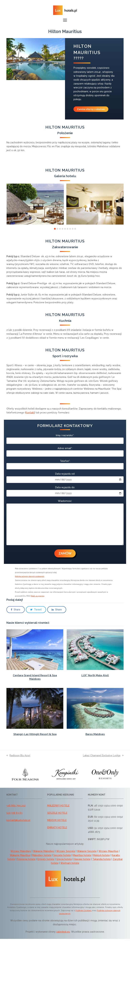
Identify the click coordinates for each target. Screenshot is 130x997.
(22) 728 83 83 (14, 813)
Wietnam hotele (69, 863)
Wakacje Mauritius (20, 855)
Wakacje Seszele (87, 851)
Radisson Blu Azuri (18, 755)
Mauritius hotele (82, 855)
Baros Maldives (95, 734)
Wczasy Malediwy (20, 851)
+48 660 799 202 (16, 805)
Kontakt (30, 412)
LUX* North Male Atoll (95, 675)
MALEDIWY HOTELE (58, 805)
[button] (65, 20)
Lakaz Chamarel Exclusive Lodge (103, 755)
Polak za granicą (37, 596)
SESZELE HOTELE (57, 813)
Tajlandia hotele (101, 859)
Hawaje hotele (82, 859)
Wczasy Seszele (65, 851)
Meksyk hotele (101, 855)
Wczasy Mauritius (108, 851)
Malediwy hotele (41, 855)
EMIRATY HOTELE (57, 827)
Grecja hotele (64, 859)
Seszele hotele (62, 855)
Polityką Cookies (83, 910)
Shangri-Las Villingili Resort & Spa (35, 734)
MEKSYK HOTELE (57, 820)
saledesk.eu (63, 931)
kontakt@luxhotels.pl (18, 820)
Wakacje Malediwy (43, 851)
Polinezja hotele (26, 859)
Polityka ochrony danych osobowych (29, 576)
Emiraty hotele (45, 859)
